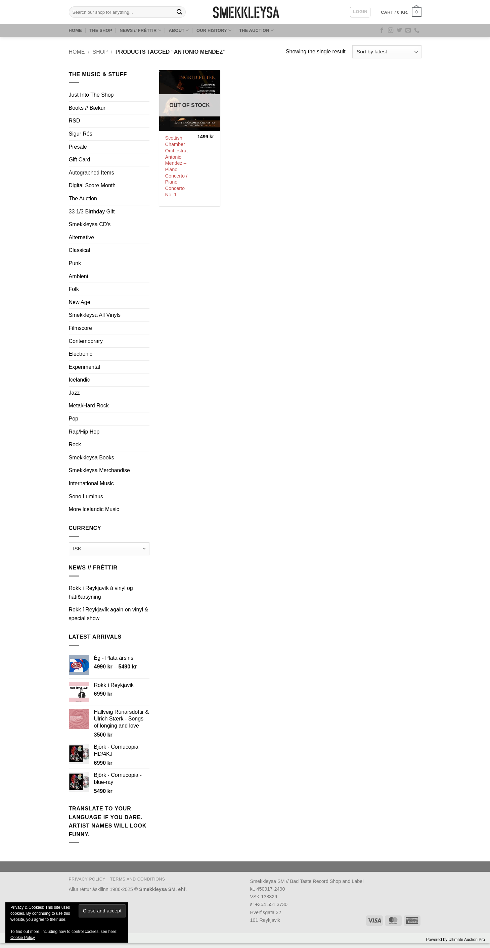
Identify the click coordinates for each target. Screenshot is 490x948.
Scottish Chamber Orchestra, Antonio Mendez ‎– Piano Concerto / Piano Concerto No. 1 (176, 166)
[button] (360, 12)
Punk (75, 263)
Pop (73, 418)
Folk (74, 289)
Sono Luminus (86, 496)
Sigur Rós (80, 134)
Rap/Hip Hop (84, 432)
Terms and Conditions (137, 879)
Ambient (79, 276)
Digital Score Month (92, 185)
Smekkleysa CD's (90, 224)
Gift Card (79, 159)
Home (75, 30)
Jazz (74, 393)
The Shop (100, 30)
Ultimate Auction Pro (466, 939)
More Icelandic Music (94, 509)
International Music (91, 483)
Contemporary (86, 341)
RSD (74, 120)
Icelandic (79, 380)
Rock (75, 444)
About (179, 30)
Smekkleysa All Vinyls (95, 315)
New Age (79, 302)
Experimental (84, 367)
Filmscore (80, 328)
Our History (213, 30)
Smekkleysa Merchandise (99, 470)
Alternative (81, 237)
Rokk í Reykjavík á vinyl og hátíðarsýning (101, 592)
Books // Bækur (87, 108)
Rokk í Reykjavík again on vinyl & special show (108, 614)
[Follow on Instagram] (390, 31)
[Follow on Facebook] (382, 31)
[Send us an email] (408, 31)
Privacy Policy (87, 879)
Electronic (80, 354)
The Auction (256, 30)
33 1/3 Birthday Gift (92, 211)
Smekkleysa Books (91, 457)
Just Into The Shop (91, 95)
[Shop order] (386, 51)
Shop (99, 52)
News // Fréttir (140, 30)
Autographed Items (91, 173)
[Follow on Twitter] (399, 31)
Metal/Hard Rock (89, 405)
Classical (79, 250)
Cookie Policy (22, 937)
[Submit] (179, 12)
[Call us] (416, 31)
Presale (78, 147)
